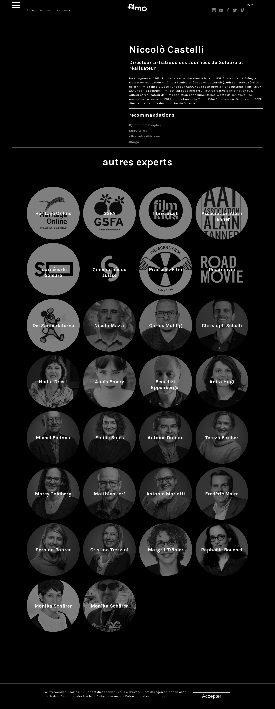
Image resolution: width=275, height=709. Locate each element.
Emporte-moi (139, 130)
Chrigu (134, 142)
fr (250, 10)
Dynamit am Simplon (145, 125)
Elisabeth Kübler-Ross (145, 136)
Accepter (212, 696)
